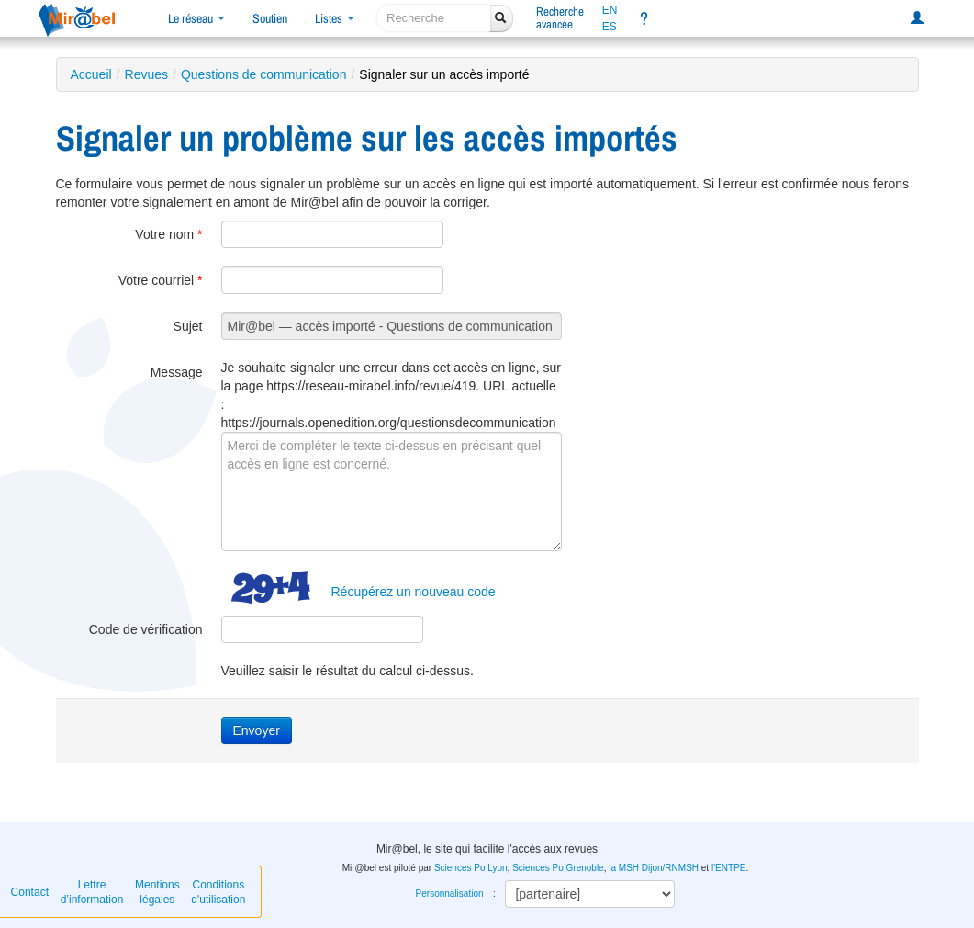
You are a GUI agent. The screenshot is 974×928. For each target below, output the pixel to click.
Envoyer (256, 730)
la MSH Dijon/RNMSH (654, 868)
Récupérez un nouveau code (413, 591)
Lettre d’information (92, 892)
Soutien (269, 18)
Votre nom (168, 234)
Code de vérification (146, 629)
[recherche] (433, 18)
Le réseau (196, 18)
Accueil (91, 74)
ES (609, 26)
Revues (146, 74)
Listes (334, 18)
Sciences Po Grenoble (558, 868)
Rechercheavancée (560, 18)
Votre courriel (160, 280)
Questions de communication (264, 74)
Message (177, 372)
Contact (30, 892)
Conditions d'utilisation (218, 892)
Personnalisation (450, 893)
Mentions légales (157, 892)
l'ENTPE (728, 868)
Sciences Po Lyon (471, 868)
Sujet (188, 326)
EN (610, 10)
